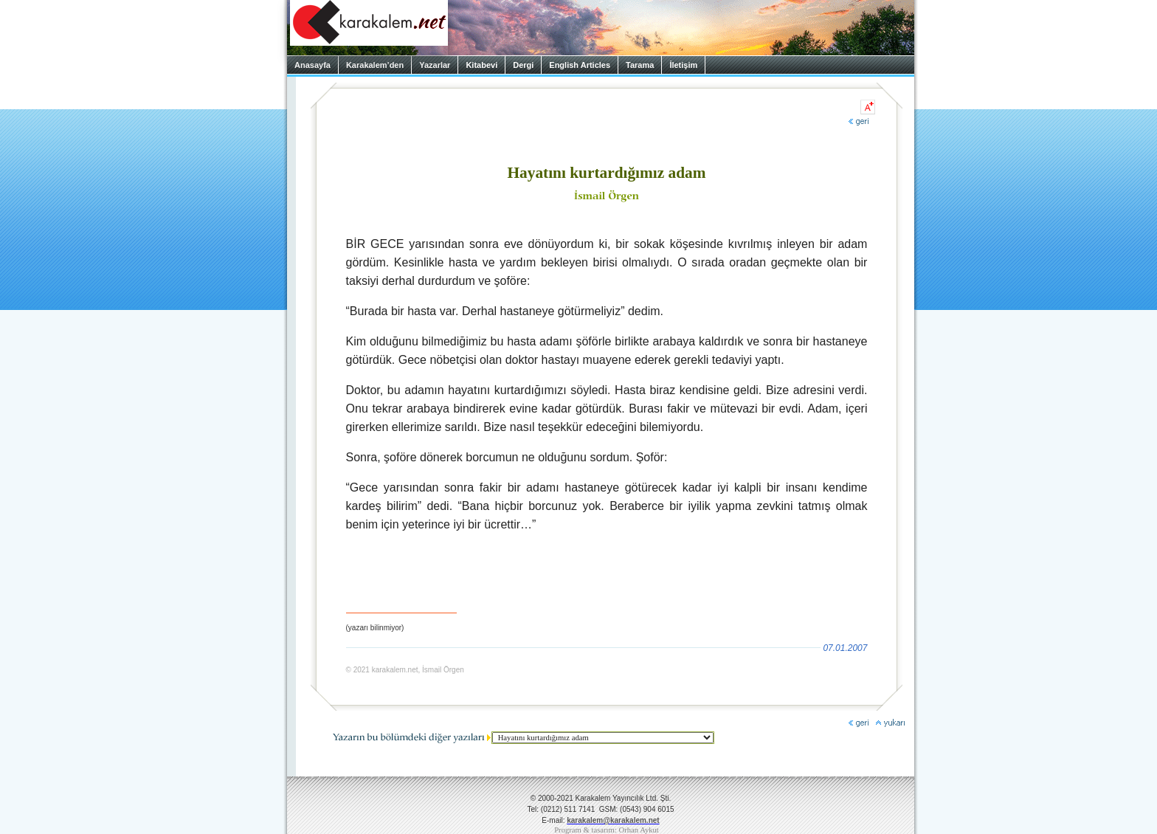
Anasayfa (312, 65)
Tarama (640, 65)
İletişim (683, 65)
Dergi (523, 65)
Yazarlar (434, 65)
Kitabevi (481, 65)
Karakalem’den (375, 65)
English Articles (579, 65)
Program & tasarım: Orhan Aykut (606, 830)
